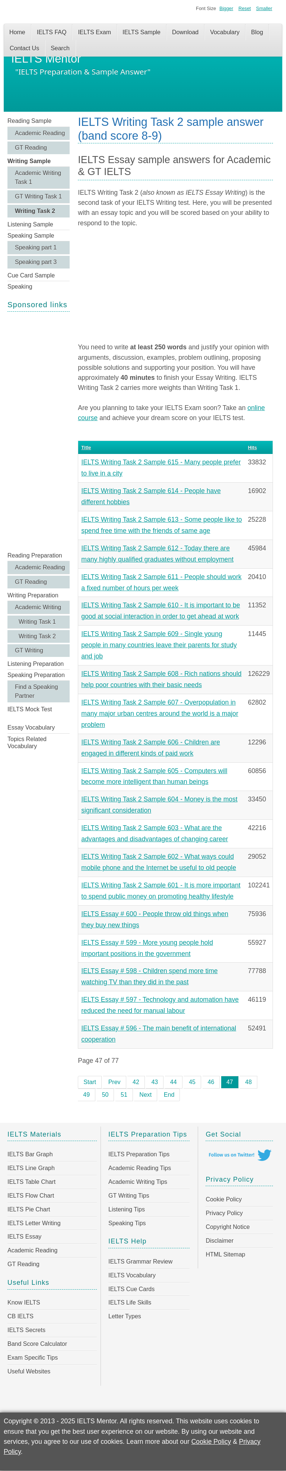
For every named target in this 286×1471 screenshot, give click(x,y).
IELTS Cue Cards (131, 1289)
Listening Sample (30, 224)
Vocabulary (224, 32)
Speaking (19, 286)
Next (145, 1095)
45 (192, 1082)
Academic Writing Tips (137, 1182)
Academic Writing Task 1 (38, 177)
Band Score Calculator (37, 1344)
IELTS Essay (24, 1236)
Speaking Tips (127, 1223)
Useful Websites (28, 1371)
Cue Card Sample (31, 275)
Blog (257, 32)
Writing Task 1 (37, 622)
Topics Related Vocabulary (27, 742)
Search (60, 48)
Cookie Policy (224, 1199)
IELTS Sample (142, 32)
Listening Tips (126, 1209)
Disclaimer (219, 1241)
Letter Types (124, 1316)
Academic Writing (38, 607)
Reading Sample (29, 121)
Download (185, 32)
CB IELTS (20, 1316)
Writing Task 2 (35, 211)
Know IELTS (23, 1302)
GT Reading (31, 147)
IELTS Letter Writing (34, 1223)
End (169, 1095)
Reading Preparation (34, 555)
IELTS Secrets (26, 1330)
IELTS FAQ (52, 32)
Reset (244, 8)
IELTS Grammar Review (140, 1261)
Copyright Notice (228, 1227)
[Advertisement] (38, 431)
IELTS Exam (94, 32)
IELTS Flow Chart (30, 1195)
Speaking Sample (30, 235)
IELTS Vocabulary (132, 1275)
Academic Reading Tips (139, 1168)
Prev (114, 1082)
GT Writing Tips (128, 1195)
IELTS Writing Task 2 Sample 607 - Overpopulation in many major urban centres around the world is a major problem (159, 713)
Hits (252, 447)
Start (89, 1082)
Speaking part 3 (36, 262)
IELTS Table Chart (31, 1182)
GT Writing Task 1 (38, 196)
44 (173, 1082)
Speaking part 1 (36, 247)
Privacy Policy (224, 1213)
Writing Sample (29, 161)
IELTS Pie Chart (28, 1209)
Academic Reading (40, 133)
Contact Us (24, 48)
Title (86, 447)
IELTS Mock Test (29, 709)
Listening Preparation (35, 664)
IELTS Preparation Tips (138, 1154)
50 (105, 1095)
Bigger (226, 8)
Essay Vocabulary (31, 727)
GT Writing (29, 650)
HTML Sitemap (225, 1254)
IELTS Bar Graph (30, 1154)
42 (136, 1082)
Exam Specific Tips (32, 1357)
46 (211, 1082)
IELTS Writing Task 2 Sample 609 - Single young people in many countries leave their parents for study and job (159, 645)
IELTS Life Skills (129, 1302)
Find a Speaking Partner (36, 691)
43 (154, 1082)
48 (248, 1082)
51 (124, 1095)
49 (86, 1095)
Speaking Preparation (36, 675)
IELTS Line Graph (31, 1168)
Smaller (264, 8)
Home (17, 32)
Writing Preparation (32, 595)
